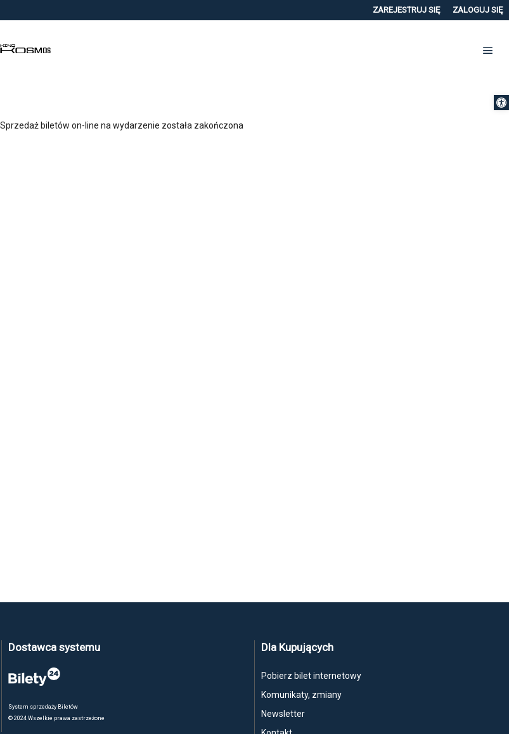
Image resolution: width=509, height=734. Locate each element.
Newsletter (283, 714)
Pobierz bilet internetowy (311, 676)
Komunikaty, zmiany (301, 695)
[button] (501, 102)
